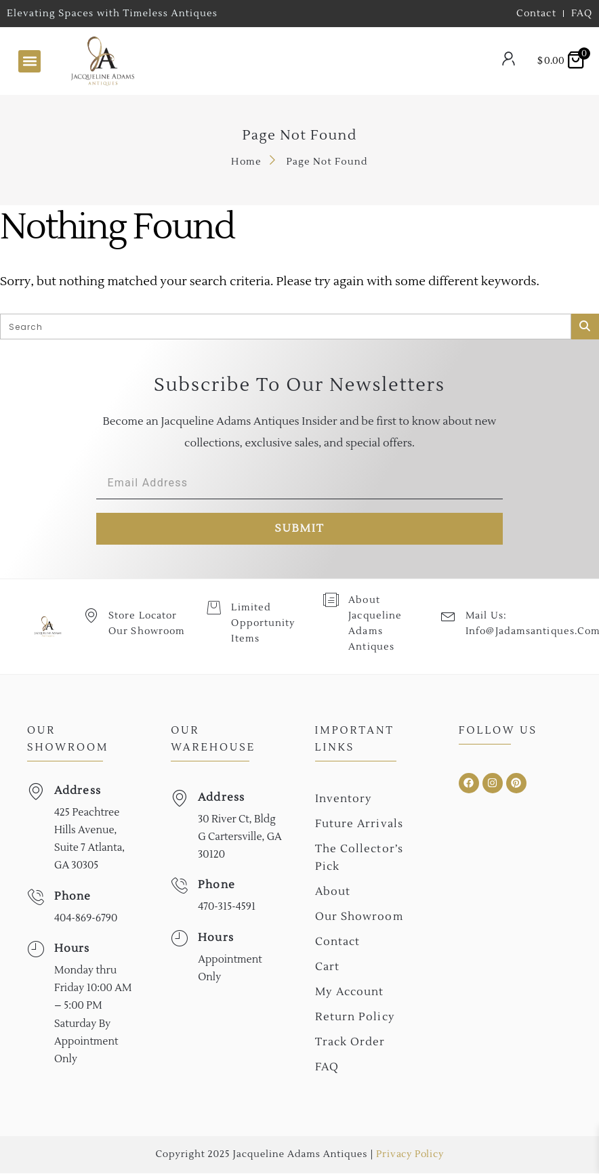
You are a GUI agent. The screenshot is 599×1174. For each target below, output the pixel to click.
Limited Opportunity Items (263, 624)
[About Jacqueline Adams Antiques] (331, 600)
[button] (29, 61)
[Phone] (35, 897)
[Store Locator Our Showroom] (91, 615)
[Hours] (35, 950)
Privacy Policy (409, 1155)
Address (77, 790)
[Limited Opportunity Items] (214, 608)
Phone (72, 896)
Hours (72, 949)
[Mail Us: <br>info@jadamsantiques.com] (448, 615)
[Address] (35, 791)
